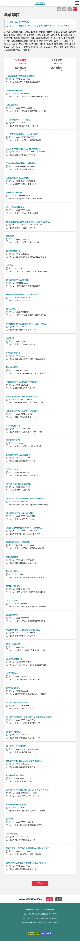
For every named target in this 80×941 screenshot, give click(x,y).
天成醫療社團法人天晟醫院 (18, 178)
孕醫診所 (10, 236)
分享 (70, 9)
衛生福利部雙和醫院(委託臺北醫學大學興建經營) (27, 790)
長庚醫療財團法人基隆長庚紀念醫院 (22, 411)
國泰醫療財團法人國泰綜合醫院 (20, 513)
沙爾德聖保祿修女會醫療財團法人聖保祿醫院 (26, 324)
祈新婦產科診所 (13, 426)
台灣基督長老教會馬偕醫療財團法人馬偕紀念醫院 (28, 222)
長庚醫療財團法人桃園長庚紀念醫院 (22, 396)
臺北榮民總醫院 (13, 732)
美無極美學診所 (13, 440)
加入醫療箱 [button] (75, 9)
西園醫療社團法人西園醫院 (18, 280)
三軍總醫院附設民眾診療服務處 (20, 76)
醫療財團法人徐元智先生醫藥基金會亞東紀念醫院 (28, 848)
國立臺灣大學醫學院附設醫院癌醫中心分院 (25, 498)
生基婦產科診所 (13, 251)
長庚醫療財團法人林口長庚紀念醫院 (22, 382)
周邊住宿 (21, 67)
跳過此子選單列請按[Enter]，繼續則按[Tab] (54, 9)
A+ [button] (64, 9)
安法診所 (10, 265)
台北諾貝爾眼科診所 (15, 207)
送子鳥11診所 (12, 469)
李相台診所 (11, 309)
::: (4, 906)
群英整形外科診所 (14, 659)
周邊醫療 (21, 60)
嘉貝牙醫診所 (12, 673)
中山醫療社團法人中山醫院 (18, 120)
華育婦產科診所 (13, 586)
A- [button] (59, 9)
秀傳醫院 (10, 338)
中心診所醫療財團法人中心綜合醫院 (22, 134)
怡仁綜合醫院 (12, 367)
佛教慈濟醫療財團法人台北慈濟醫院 (22, 294)
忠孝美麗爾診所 (13, 353)
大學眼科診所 (12, 105)
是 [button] (49, 899)
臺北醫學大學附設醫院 (16, 746)
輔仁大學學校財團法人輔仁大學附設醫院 (24, 761)
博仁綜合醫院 (12, 571)
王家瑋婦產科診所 (14, 192)
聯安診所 (10, 819)
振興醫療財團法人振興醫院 (18, 455)
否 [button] (59, 899)
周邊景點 (57, 60)
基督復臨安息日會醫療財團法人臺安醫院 (24, 528)
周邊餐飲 (57, 67)
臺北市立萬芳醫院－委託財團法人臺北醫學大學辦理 (29, 717)
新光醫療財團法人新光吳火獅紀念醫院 (23, 630)
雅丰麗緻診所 (12, 615)
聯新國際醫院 (12, 834)
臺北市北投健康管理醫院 (17, 702)
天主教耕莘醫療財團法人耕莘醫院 (21, 163)
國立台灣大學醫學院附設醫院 (19, 484)
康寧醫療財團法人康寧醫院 (18, 542)
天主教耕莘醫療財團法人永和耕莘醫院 (23, 149)
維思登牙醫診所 (13, 688)
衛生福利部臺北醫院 (15, 775)
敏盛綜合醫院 (12, 557)
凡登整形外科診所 (14, 90)
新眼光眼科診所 (13, 644)
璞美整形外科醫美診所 (16, 804)
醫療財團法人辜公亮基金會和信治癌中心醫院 (26, 863)
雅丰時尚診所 (12, 600)
